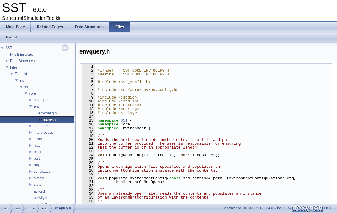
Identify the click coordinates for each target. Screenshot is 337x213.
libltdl (38, 139)
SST (8, 48)
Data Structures (22, 61)
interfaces (41, 126)
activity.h (40, 198)
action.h (40, 191)
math (38, 145)
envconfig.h (47, 113)
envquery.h (47, 120)
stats (37, 185)
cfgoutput (41, 100)
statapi (39, 178)
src (22, 80)
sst (26, 87)
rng (36, 165)
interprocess (43, 132)
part (37, 158)
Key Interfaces (21, 55)
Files (13, 67)
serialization (43, 172)
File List (21, 74)
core (32, 93)
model (38, 152)
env (36, 106)
